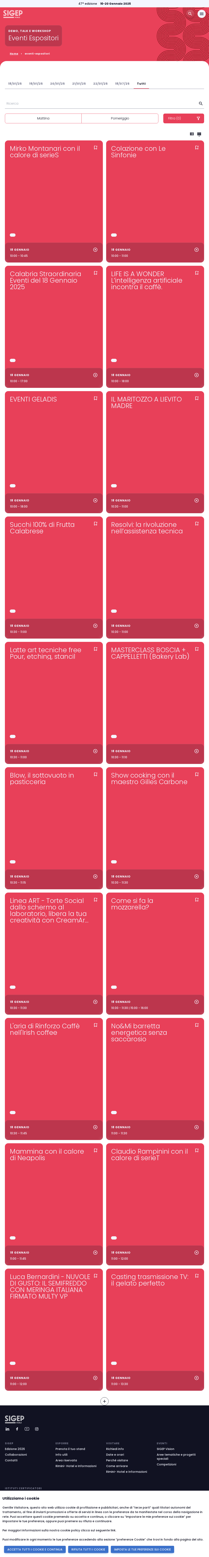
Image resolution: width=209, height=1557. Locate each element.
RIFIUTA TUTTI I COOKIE (88, 1549)
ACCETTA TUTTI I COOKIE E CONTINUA (34, 1549)
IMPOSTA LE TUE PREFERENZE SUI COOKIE (142, 1549)
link (113, 1530)
